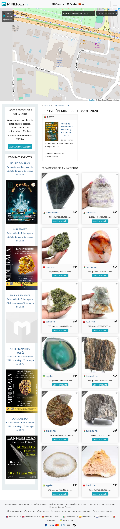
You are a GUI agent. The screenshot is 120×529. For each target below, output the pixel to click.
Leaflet (92, 100)
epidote (49, 266)
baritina (89, 485)
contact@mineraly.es (81, 511)
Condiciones (10, 504)
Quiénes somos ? (56, 504)
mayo (62, 106)
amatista (89, 212)
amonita (49, 430)
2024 (54, 106)
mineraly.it (69, 516)
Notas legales (24, 504)
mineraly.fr (12, 516)
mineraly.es (86, 516)
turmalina (90, 375)
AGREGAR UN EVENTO (20, 146)
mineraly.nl (103, 516)
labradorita (51, 212)
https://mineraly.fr (104, 511)
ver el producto (60, 221)
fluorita (89, 321)
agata (47, 375)
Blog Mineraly (14, 511)
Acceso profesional (95, 504)
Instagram (43, 511)
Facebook (30, 511)
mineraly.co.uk (30, 516)
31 (68, 106)
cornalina (90, 266)
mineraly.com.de (51, 516)
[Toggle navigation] (114, 4)
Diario (47, 106)
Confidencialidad (39, 504)
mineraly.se (66, 520)
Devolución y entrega (75, 504)
